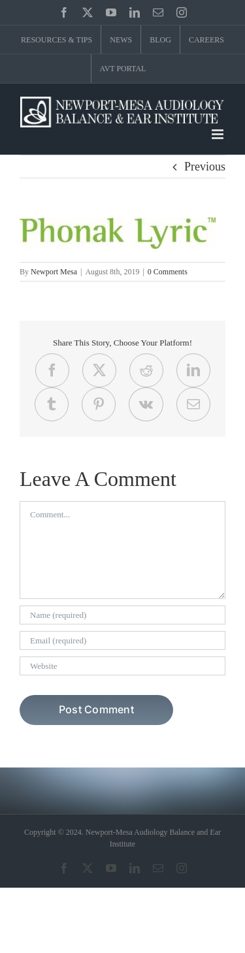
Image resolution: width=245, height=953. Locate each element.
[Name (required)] (122, 615)
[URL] (122, 665)
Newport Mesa (54, 271)
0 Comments (168, 271)
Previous (204, 166)
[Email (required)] (122, 640)
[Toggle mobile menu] (218, 134)
